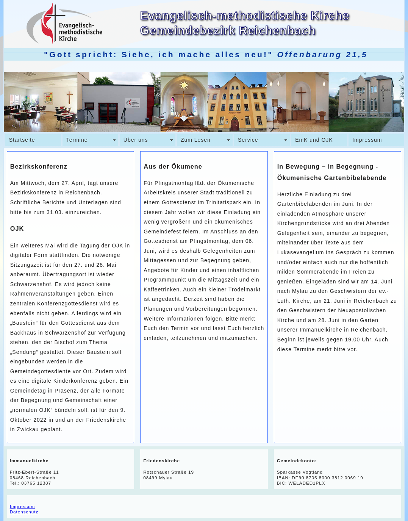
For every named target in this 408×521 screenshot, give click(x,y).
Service (248, 140)
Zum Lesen (196, 140)
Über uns (135, 140)
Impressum (367, 140)
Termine (77, 140)
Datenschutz (24, 511)
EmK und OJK (314, 140)
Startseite (22, 140)
